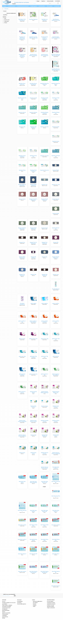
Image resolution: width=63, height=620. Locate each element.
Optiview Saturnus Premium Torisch (44, 468)
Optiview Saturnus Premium (44, 453)
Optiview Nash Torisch (56, 435)
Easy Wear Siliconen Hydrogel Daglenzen (56, 69)
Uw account (19, 599)
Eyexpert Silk (55, 242)
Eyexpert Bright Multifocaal (33, 185)
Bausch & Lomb (6, 19)
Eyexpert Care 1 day (56, 184)
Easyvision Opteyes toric (55, 113)
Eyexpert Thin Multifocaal (22, 275)
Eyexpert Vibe (33, 274)
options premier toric (33, 373)
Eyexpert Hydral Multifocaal (33, 228)
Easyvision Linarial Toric (55, 98)
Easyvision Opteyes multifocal (44, 113)
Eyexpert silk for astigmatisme (22, 257)
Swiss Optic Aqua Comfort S (55, 468)
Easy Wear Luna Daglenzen (45, 20)
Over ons (3, 601)
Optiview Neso (22, 452)
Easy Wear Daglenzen (33, 19)
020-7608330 (35, 602)
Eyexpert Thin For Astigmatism (55, 257)
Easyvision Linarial (33, 97)
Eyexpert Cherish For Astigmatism (33, 200)
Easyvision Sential (55, 126)
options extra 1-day (44, 338)
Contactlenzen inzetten (51, 602)
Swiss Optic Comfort (22, 524)
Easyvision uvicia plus (44, 155)
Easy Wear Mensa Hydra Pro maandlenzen (44, 37)
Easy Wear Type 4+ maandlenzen (33, 84)
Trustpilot (14, 3)
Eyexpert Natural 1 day (55, 228)
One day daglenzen (55, 288)
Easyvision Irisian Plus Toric (22, 98)
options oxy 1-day (22, 356)
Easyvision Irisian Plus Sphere (56, 84)
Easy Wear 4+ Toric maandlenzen (22, 20)
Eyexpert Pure (22, 242)
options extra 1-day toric (55, 339)
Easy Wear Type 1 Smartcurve (22, 84)
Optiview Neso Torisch (33, 453)
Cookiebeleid (4, 615)
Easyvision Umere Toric (33, 156)
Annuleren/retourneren (6, 607)
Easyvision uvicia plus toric (56, 156)
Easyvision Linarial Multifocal (44, 98)
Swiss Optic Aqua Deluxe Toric (44, 482)
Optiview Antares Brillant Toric (55, 392)
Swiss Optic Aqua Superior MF (44, 511)
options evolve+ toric (33, 338)
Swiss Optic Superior (22, 571)
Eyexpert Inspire (44, 227)
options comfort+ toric (55, 322)
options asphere (44, 303)
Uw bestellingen (20, 601)
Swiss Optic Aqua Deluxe (22, 482)
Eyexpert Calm (44, 184)
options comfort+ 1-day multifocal (33, 322)
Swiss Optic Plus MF (33, 553)
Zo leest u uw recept (50, 605)
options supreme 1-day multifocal (55, 374)
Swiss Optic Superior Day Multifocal (33, 572)
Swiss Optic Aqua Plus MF (55, 482)
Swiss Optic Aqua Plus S (55, 496)
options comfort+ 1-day (22, 322)
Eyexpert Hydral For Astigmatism (22, 228)
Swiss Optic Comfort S (55, 524)
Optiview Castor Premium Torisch (33, 421)
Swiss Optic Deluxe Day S (44, 540)
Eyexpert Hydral (56, 213)
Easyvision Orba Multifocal (33, 127)
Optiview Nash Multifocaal (44, 435)
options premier (56, 356)
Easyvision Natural (22, 112)
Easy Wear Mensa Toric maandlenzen (44, 55)
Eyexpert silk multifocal (33, 257)
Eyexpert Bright (56, 170)
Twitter (34, 606)
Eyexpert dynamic (55, 199)
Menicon (5, 22)
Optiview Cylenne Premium (55, 421)
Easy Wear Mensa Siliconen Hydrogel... (33, 55)
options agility (33, 303)
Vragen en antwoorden (51, 607)
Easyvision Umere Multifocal (22, 156)
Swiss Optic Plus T (55, 553)
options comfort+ (55, 303)
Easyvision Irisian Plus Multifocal (44, 84)
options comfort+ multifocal (44, 322)
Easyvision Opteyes (33, 112)
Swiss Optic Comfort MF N (45, 525)
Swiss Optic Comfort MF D (33, 525)
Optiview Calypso (44, 406)
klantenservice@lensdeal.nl (11, 13)
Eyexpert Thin (44, 256)
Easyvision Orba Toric (44, 126)
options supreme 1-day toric (22, 392)
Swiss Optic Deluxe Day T (55, 540)
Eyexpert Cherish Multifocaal (44, 200)
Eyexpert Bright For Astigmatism (22, 185)
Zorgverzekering (5, 616)
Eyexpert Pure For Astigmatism (33, 243)
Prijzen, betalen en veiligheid (7, 605)
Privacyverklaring (5, 614)
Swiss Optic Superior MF (56, 572)
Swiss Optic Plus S (44, 553)
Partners (3, 611)
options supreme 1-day (44, 374)
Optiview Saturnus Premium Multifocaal (56, 453)
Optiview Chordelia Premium (44, 421)
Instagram (34, 605)
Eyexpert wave (56, 274)
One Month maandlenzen (22, 304)
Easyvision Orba (22, 126)
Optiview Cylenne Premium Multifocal (22, 435)
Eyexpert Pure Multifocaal (44, 243)
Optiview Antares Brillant (33, 392)
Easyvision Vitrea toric (44, 171)
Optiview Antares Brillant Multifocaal (44, 392)
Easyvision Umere (55, 141)
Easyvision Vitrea (22, 170)
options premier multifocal (22, 374)
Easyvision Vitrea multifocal (33, 171)
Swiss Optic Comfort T (22, 540)
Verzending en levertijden (6, 606)
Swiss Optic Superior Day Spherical (45, 572)
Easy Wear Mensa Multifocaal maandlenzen (22, 55)
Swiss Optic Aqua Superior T (55, 511)
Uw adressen (19, 602)
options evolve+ (22, 338)
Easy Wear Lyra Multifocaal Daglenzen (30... (22, 37)
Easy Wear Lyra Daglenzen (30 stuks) (56, 20)
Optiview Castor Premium (56, 407)
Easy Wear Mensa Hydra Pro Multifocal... (55, 37)
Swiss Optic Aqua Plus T (22, 511)
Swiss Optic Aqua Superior (33, 511)
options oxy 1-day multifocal (33, 357)
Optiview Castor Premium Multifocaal (22, 421)
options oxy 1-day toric (44, 357)
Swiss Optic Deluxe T (22, 553)
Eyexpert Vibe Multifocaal (44, 275)
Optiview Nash (33, 435)
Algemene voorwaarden (6, 612)
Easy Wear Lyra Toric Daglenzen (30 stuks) (33, 37)
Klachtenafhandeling (5, 610)
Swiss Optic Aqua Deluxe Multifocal (33, 482)
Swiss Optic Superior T (56, 586)
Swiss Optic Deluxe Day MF (33, 540)
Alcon (5, 18)
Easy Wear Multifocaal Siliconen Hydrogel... (55, 55)
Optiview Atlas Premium (33, 407)
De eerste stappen (50, 601)
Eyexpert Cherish (22, 199)
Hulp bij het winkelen (50, 606)
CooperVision (6, 21)
